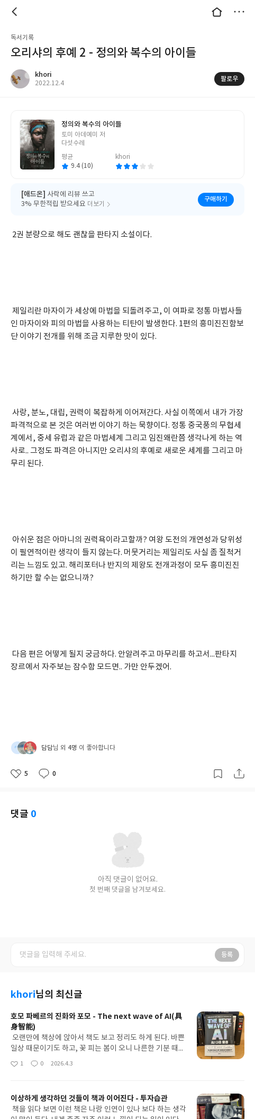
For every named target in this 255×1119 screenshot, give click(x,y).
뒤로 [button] (16, 11)
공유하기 (239, 773)
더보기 (239, 11)
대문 (217, 11)
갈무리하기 (218, 773)
